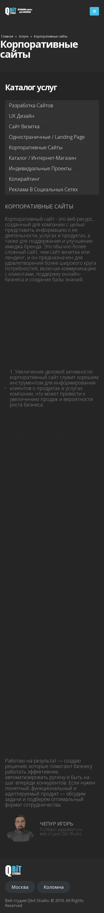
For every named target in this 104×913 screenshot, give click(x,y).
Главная (7, 36)
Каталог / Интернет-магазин (42, 157)
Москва (19, 887)
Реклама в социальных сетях (43, 189)
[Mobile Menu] (94, 11)
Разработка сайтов (31, 105)
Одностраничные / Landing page (47, 137)
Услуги (23, 36)
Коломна (54, 887)
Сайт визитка (24, 126)
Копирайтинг (24, 179)
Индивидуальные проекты (40, 168)
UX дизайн (21, 115)
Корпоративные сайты (36, 147)
